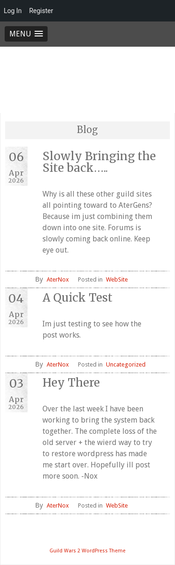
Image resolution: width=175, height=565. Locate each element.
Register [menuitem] (41, 10)
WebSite (117, 279)
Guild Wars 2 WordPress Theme (87, 551)
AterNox (58, 279)
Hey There (71, 382)
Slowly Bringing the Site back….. (99, 162)
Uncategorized (126, 364)
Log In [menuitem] (12, 10)
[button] (26, 34)
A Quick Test (77, 297)
